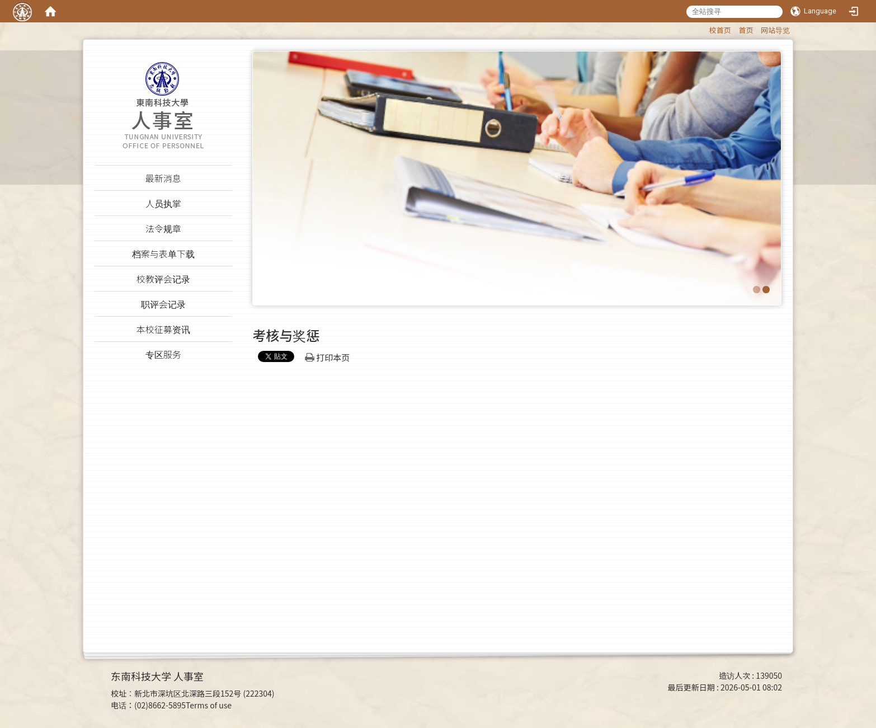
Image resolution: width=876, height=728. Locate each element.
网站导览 (775, 30)
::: (704, 28)
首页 (745, 30)
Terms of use (209, 705)
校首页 (720, 30)
